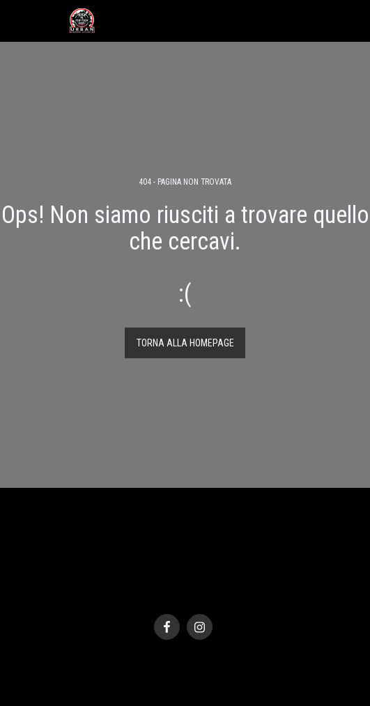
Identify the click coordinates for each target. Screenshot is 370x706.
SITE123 (167, 594)
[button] (15, 20)
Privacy (181, 579)
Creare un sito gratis (222, 594)
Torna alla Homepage (185, 342)
